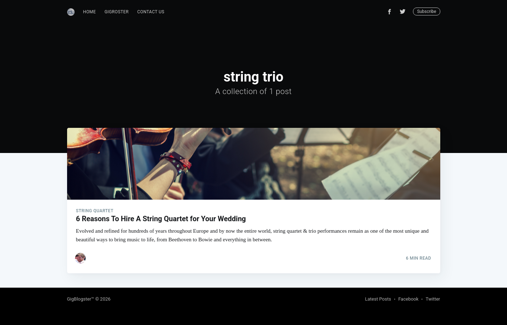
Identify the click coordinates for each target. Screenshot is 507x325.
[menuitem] (89, 12)
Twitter (433, 299)
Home (89, 11)
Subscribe (426, 11)
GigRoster (116, 11)
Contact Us (150, 11)
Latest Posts (378, 299)
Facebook (408, 299)
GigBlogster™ (80, 299)
